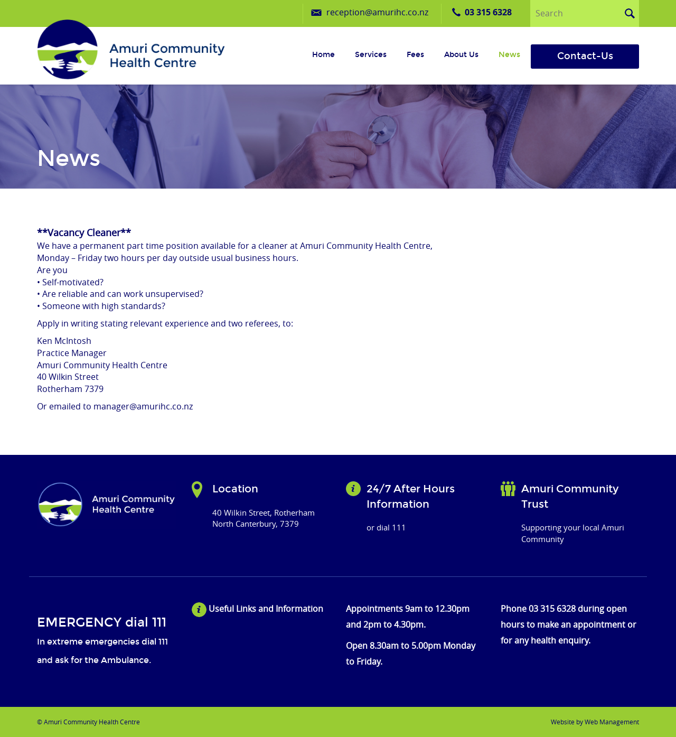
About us (461, 54)
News (509, 54)
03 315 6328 (488, 12)
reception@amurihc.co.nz (377, 12)
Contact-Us (585, 56)
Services (371, 54)
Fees (415, 54)
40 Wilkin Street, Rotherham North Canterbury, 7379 (263, 518)
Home (323, 54)
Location (235, 488)
